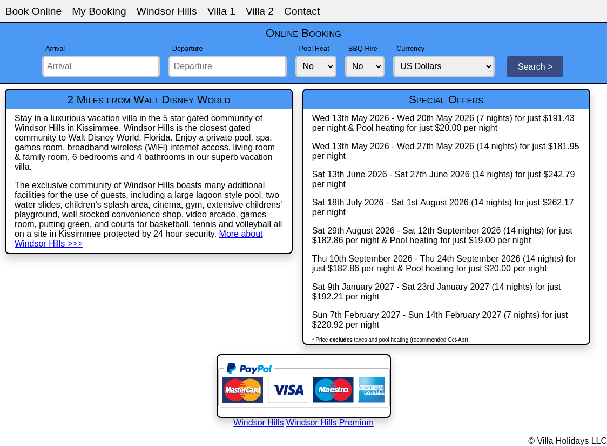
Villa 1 (221, 11)
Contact (302, 11)
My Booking (99, 11)
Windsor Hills (167, 11)
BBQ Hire (362, 48)
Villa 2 (260, 11)
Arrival (55, 48)
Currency (410, 48)
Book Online (33, 11)
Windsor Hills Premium (330, 422)
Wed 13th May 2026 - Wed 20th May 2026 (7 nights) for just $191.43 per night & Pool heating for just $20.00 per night (443, 123)
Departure (187, 48)
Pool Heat (314, 48)
